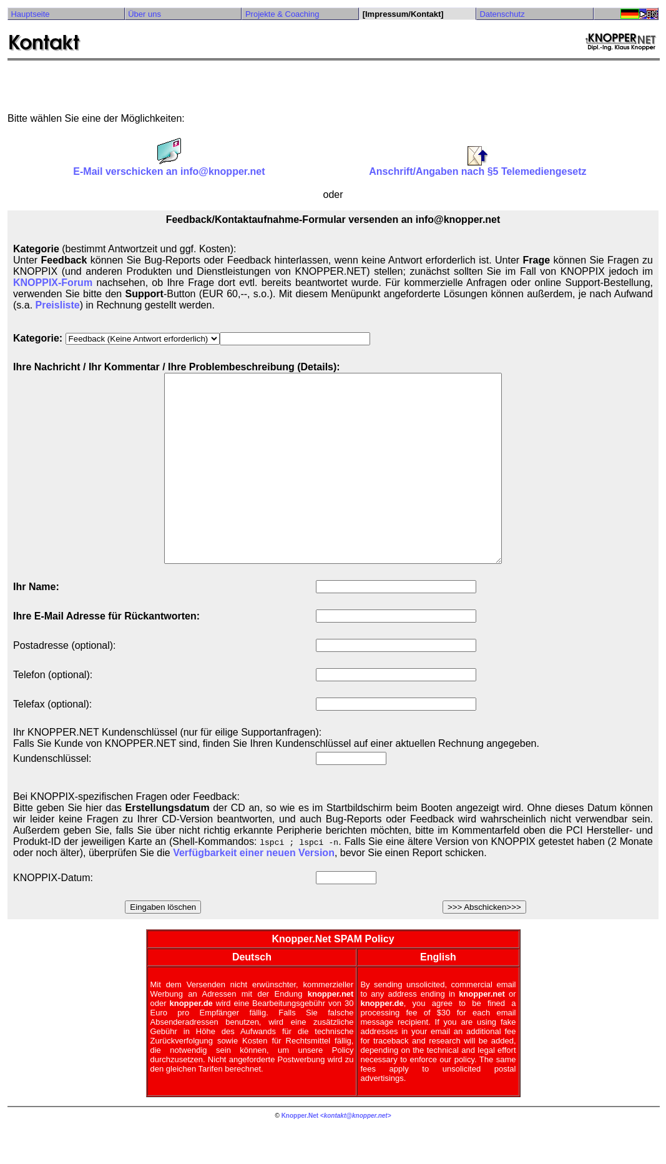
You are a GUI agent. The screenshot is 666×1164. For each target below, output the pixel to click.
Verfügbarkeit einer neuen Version (254, 890)
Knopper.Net (300, 1153)
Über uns (144, 14)
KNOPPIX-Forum (52, 282)
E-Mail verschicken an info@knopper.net (169, 167)
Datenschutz (501, 14)
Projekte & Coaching (282, 14)
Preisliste (58, 305)
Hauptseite (30, 14)
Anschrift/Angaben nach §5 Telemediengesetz (477, 167)
